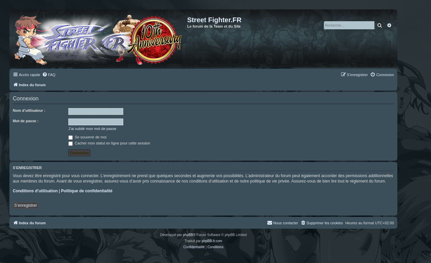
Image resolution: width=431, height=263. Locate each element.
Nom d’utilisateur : (29, 110)
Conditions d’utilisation (35, 191)
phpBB (188, 235)
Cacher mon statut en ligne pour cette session (109, 143)
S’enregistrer (25, 205)
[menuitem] (49, 75)
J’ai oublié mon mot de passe (92, 129)
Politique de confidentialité (86, 191)
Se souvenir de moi (87, 137)
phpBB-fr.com (212, 241)
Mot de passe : (25, 121)
